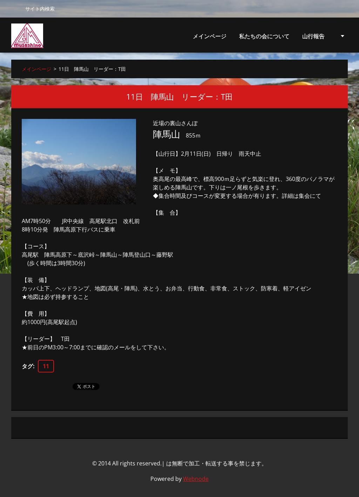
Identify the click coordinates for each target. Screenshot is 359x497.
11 (46, 366)
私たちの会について (264, 38)
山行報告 (313, 38)
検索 (15, 8)
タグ (27, 366)
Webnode (196, 479)
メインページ (209, 36)
